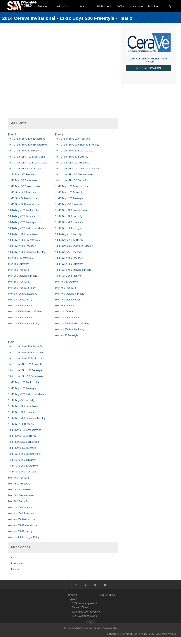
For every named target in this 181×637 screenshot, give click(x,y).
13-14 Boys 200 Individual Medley (27, 228)
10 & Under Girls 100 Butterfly (25, 364)
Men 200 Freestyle (18, 269)
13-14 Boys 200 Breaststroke (24, 216)
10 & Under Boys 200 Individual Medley (77, 144)
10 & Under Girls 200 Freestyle (72, 162)
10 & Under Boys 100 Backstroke (26, 138)
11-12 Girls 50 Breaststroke (23, 204)
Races (14, 557)
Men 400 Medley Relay (67, 299)
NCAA (120, 6)
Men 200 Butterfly (18, 501)
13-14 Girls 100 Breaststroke (24, 453)
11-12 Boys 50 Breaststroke (24, 186)
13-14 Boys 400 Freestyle (22, 448)
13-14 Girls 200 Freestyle (22, 246)
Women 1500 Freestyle (21, 513)
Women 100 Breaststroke (22, 293)
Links (112, 594)
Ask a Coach (63, 6)
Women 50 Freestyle (66, 335)
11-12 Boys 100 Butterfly (69, 192)
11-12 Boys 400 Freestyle (22, 174)
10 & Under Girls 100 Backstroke (26, 156)
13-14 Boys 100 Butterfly (22, 435)
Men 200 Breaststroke (21, 495)
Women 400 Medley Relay (69, 329)
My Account (137, 6)
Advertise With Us (166, 633)
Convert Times (80, 607)
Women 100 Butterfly (20, 299)
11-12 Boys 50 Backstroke (23, 180)
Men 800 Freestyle (18, 281)
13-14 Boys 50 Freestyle (68, 252)
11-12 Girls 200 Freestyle (69, 222)
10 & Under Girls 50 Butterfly (71, 180)
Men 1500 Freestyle (19, 483)
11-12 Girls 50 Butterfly (21, 424)
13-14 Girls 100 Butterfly (22, 459)
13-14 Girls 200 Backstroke (23, 465)
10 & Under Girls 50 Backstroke (26, 376)
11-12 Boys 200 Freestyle (69, 198)
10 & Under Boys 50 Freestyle (24, 150)
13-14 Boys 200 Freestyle (22, 222)
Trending (43, 6)
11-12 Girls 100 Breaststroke (71, 210)
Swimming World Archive (86, 611)
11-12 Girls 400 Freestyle (22, 192)
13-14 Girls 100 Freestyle (69, 258)
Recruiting (153, 6)
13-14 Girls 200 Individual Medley (26, 252)
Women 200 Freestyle (20, 305)
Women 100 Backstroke (68, 311)
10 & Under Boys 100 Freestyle (25, 352)
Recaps (15, 569)
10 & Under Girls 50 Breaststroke (74, 174)
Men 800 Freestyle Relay (22, 287)
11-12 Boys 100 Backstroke (23, 382)
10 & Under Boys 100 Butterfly (25, 346)
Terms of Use (129, 633)
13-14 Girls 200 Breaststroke (24, 240)
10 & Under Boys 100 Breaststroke (27, 144)
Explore (73, 599)
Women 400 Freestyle (67, 317)
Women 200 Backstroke (21, 519)
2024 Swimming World (84, 603)
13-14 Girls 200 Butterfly (69, 264)
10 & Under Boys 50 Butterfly (71, 156)
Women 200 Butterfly (20, 531)
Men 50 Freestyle (65, 305)
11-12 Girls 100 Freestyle (22, 412)
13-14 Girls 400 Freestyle (22, 471)
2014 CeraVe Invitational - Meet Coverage (148, 60)
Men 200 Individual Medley (23, 275)
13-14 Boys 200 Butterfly (69, 240)
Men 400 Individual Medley (70, 293)
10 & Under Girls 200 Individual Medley (77, 168)
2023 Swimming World (84, 616)
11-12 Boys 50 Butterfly (21, 400)
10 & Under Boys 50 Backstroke (26, 358)
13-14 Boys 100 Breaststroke (24, 430)
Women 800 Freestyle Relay (23, 323)
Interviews (17, 563)
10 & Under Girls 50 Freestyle (24, 168)
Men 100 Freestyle (18, 477)
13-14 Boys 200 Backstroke (23, 441)
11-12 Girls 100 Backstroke (23, 406)
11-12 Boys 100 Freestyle (22, 388)
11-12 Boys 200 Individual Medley (27, 394)
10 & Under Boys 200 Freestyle (72, 138)
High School (104, 6)
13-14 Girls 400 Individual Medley (73, 269)
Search (104, 594)
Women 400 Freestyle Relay (23, 537)
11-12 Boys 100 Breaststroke (71, 186)
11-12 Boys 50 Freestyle (68, 204)
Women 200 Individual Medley (25, 311)
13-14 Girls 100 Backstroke (23, 234)
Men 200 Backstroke (19, 489)
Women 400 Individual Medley (72, 323)
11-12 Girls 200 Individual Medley (26, 418)
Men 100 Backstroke (66, 281)
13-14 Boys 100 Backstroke (23, 210)
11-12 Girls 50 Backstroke (22, 198)
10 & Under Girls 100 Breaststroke (27, 162)
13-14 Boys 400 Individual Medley (74, 246)
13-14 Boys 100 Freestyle (69, 234)
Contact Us (113, 633)
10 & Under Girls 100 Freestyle (25, 370)
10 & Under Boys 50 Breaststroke (74, 150)
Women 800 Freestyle (20, 317)
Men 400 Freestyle (65, 287)
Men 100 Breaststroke (21, 258)
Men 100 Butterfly (18, 264)
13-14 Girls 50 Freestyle (68, 275)
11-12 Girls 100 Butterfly (69, 216)
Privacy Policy (146, 633)
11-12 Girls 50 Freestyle (68, 228)
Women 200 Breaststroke (22, 525)
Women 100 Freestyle (20, 507)
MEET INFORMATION (148, 68)
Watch (83, 6)
